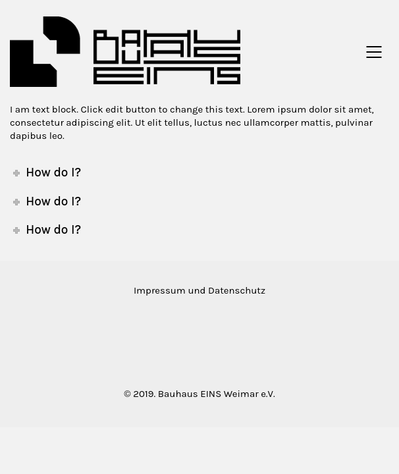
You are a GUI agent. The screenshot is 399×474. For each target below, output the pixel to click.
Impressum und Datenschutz (199, 290)
